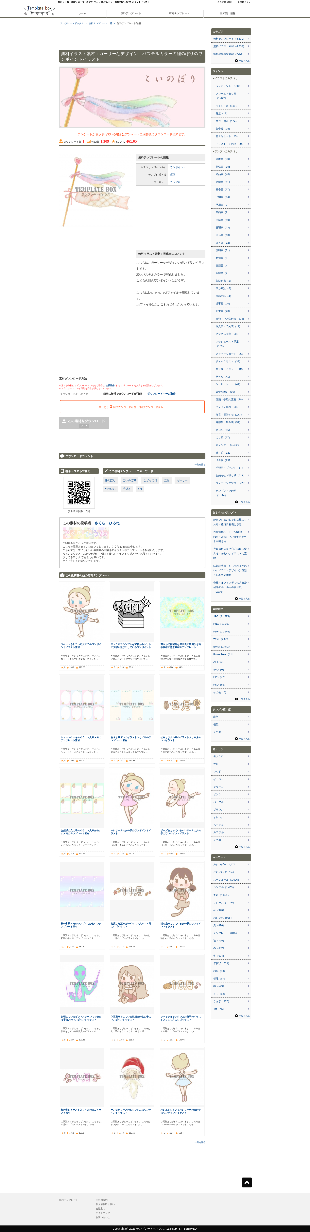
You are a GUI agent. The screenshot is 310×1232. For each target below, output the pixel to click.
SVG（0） (219, 669)
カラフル (175, 181)
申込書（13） (223, 235)
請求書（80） (223, 158)
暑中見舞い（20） (226, 391)
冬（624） (219, 955)
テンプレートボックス (72, 23)
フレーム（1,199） (224, 902)
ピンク (217, 794)
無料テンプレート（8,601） (229, 38)
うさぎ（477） (222, 1001)
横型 (215, 724)
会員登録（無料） (226, 2)
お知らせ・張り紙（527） (231, 475)
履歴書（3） (223, 265)
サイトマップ (103, 1213)
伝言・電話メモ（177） (229, 414)
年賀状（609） (222, 963)
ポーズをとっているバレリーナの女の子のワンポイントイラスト (181, 832)
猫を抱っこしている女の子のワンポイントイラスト (181, 925)
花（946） (219, 910)
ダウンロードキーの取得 (161, 393)
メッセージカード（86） (230, 353)
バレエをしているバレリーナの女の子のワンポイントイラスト (181, 1111)
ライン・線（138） (227, 105)
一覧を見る (200, 464)
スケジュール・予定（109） (227, 344)
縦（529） (219, 986)
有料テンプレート (179, 13)
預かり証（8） (224, 288)
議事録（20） (223, 303)
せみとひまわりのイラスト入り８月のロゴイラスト (181, 739)
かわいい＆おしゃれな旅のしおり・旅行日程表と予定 (230, 522)
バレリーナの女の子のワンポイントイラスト (131, 832)
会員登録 (110, 385)
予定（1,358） (221, 894)
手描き (127, 488)
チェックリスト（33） (229, 361)
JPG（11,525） (222, 616)
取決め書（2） (224, 280)
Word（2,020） (222, 639)
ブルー (217, 764)
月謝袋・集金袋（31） (229, 422)
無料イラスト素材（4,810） (229, 46)
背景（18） (222, 113)
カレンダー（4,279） (225, 864)
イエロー (218, 779)
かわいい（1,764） (224, 872)
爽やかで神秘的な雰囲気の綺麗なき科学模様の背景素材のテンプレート (181, 645)
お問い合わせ (103, 1217)
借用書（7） (223, 204)
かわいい (110, 488)
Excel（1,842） (222, 646)
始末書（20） (223, 311)
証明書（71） (223, 250)
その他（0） (220, 692)
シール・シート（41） (229, 384)
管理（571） (220, 978)
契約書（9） (223, 212)
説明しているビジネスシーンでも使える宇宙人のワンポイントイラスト (81, 1018)
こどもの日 (150, 480)
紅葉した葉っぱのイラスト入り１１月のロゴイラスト (131, 925)
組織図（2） (223, 273)
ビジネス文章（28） (227, 333)
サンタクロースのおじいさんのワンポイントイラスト (131, 1111)
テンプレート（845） (225, 933)
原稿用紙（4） (224, 296)
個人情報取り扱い (105, 1204)
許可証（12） (223, 242)
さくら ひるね (107, 523)
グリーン (218, 786)
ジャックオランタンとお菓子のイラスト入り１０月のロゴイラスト (181, 1018)
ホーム (82, 13)
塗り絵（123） (224, 452)
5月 (140, 488)
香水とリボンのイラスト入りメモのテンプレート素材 (131, 739)
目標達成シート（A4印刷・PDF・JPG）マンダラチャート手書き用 (230, 536)
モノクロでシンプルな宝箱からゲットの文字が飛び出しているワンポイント (131, 645)
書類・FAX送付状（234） (230, 318)
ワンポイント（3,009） (229, 86)
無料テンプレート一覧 (100, 23)
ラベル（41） (223, 376)
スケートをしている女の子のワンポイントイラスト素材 (81, 645)
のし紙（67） (223, 437)
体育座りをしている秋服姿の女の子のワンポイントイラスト (131, 1018)
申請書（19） (223, 219)
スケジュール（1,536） (226, 879)
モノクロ (218, 756)
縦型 (172, 174)
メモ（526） (220, 993)
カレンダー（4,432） (228, 444)
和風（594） (220, 971)
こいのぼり (129, 480)
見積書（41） (223, 181)
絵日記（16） (223, 429)
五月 (167, 480)
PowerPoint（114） (224, 654)
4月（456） (220, 1008)
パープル (218, 802)
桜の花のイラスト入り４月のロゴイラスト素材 (81, 1111)
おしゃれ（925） (223, 917)
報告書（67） (223, 189)
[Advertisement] (39, 138)
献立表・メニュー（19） (230, 368)
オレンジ (218, 817)
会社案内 (100, 1208)
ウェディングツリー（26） (231, 483)
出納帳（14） (223, 196)
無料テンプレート (131, 13)
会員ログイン (244, 2)
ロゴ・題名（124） (227, 121)
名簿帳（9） (223, 258)
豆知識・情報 (227, 13)
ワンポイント (178, 167)
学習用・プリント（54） (230, 467)
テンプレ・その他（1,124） (226, 493)
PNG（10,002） (222, 623)
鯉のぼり (110, 480)
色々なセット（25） (227, 136)
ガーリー (182, 480)
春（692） (219, 948)
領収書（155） (224, 166)
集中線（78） (223, 128)
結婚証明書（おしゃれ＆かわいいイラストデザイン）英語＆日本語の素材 (230, 570)
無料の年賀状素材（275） (228, 53)
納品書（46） (223, 174)
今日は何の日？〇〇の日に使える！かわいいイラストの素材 (230, 553)
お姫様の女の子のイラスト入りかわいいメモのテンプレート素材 (81, 832)
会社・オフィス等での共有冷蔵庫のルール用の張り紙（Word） (230, 587)
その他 (217, 731)
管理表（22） (223, 227)
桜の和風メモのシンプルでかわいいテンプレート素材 (81, 925)
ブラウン (218, 809)
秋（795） (219, 940)
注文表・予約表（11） (229, 326)
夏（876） (219, 925)
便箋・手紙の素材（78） (230, 399)
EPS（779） (220, 677)
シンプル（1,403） (224, 887)
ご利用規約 (102, 1200)
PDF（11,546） (222, 631)
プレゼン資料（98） (227, 406)
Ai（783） (219, 661)
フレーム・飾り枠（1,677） (226, 96)
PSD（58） (220, 684)
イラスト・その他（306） (231, 143)
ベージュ (218, 824)
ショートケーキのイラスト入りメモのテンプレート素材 (81, 739)
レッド (217, 771)
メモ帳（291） (224, 460)
